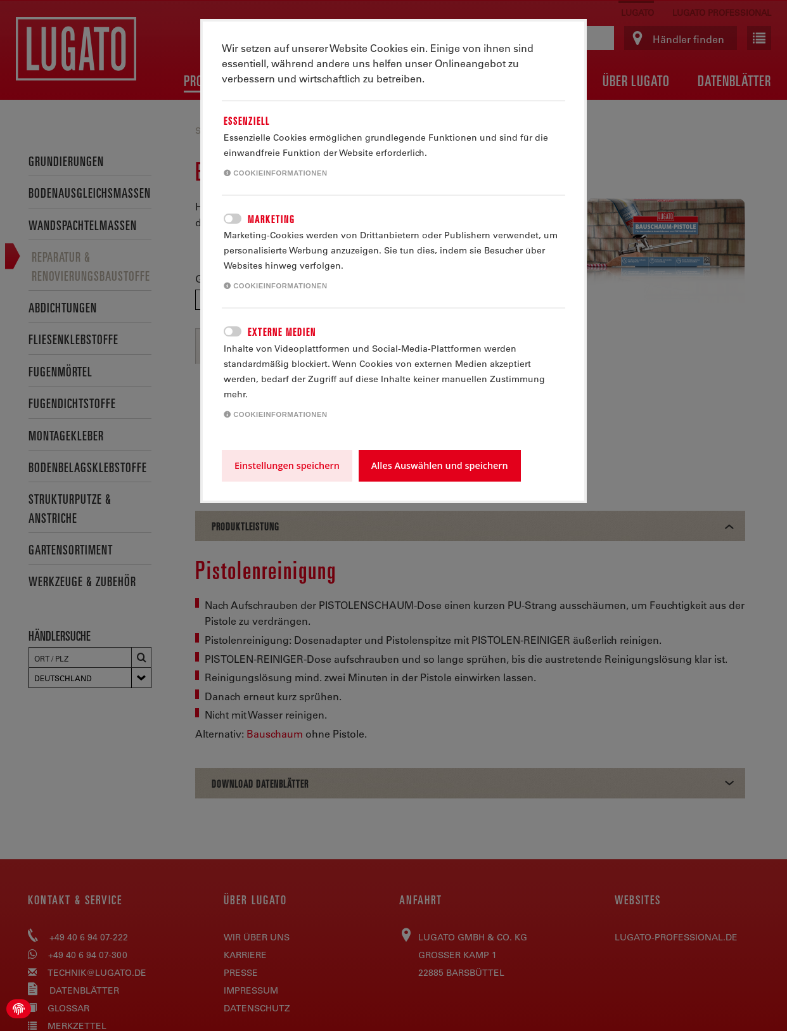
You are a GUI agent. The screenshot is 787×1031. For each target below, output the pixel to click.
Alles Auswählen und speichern (439, 465)
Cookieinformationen (276, 173)
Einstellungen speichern (287, 465)
